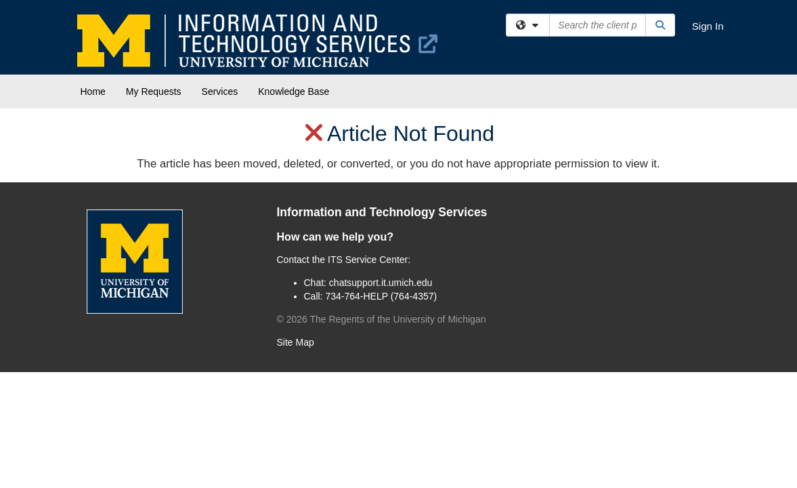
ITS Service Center (368, 259)
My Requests (153, 91)
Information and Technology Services (382, 212)
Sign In (708, 26)
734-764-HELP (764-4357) (381, 296)
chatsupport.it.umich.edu (381, 282)
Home (93, 91)
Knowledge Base (293, 91)
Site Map (295, 342)
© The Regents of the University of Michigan (381, 319)
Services (220, 91)
